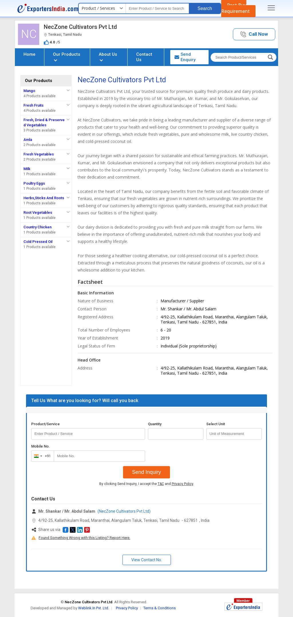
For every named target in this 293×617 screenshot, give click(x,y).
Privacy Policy (182, 484)
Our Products (66, 56)
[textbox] (157, 8)
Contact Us (144, 57)
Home (29, 54)
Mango (29, 91)
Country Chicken (37, 227)
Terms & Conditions (159, 608)
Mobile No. (40, 446)
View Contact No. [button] (146, 560)
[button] (254, 34)
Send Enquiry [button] (185, 57)
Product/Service (45, 424)
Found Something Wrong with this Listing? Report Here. (84, 538)
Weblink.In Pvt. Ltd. (93, 608)
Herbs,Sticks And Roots (43, 198)
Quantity (154, 424)
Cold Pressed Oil (37, 241)
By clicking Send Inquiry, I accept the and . (146, 484)
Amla (27, 139)
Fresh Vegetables (38, 154)
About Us (108, 56)
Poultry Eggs (34, 183)
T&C (161, 484)
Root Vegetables (37, 212)
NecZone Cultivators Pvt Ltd (80, 27)
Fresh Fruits (33, 105)
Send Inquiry (146, 472)
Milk (26, 169)
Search (204, 8)
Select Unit (215, 424)
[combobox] (41, 456)
